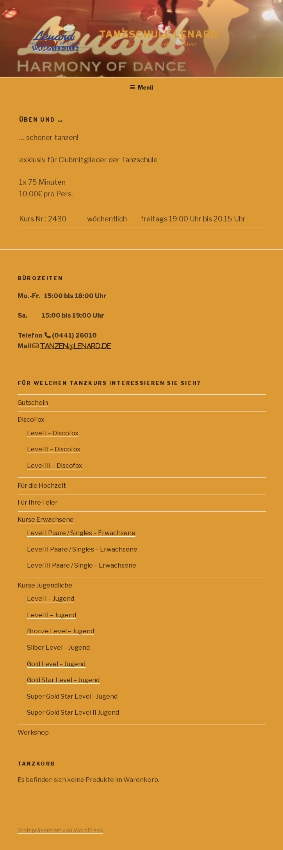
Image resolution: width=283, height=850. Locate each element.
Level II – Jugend (51, 615)
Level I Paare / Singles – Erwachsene (81, 533)
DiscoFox (31, 419)
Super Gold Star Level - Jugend (72, 696)
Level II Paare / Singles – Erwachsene (82, 549)
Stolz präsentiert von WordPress (60, 830)
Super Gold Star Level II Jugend (73, 712)
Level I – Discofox (52, 433)
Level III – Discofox (54, 465)
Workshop (33, 732)
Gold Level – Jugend (56, 664)
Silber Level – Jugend (58, 647)
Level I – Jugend (50, 598)
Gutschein (33, 402)
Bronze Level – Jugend (60, 631)
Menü (141, 87)
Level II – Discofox (53, 449)
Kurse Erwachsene (46, 519)
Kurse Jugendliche (45, 585)
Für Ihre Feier (38, 502)
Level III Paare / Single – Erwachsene (81, 565)
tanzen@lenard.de (76, 346)
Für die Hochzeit (42, 485)
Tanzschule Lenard (159, 34)
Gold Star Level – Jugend (63, 680)
